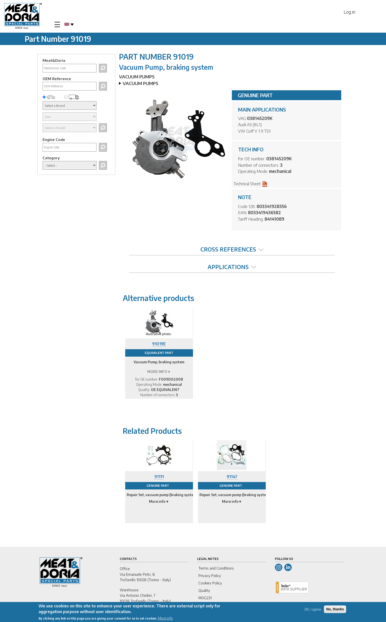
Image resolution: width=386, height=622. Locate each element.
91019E (159, 343)
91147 (232, 476)
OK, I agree (312, 609)
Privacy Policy (209, 575)
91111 (159, 476)
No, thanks (335, 609)
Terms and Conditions (216, 568)
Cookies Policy (210, 583)
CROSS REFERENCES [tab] (232, 249)
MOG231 (205, 598)
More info (165, 618)
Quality (204, 590)
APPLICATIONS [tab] (232, 266)
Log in (349, 12)
